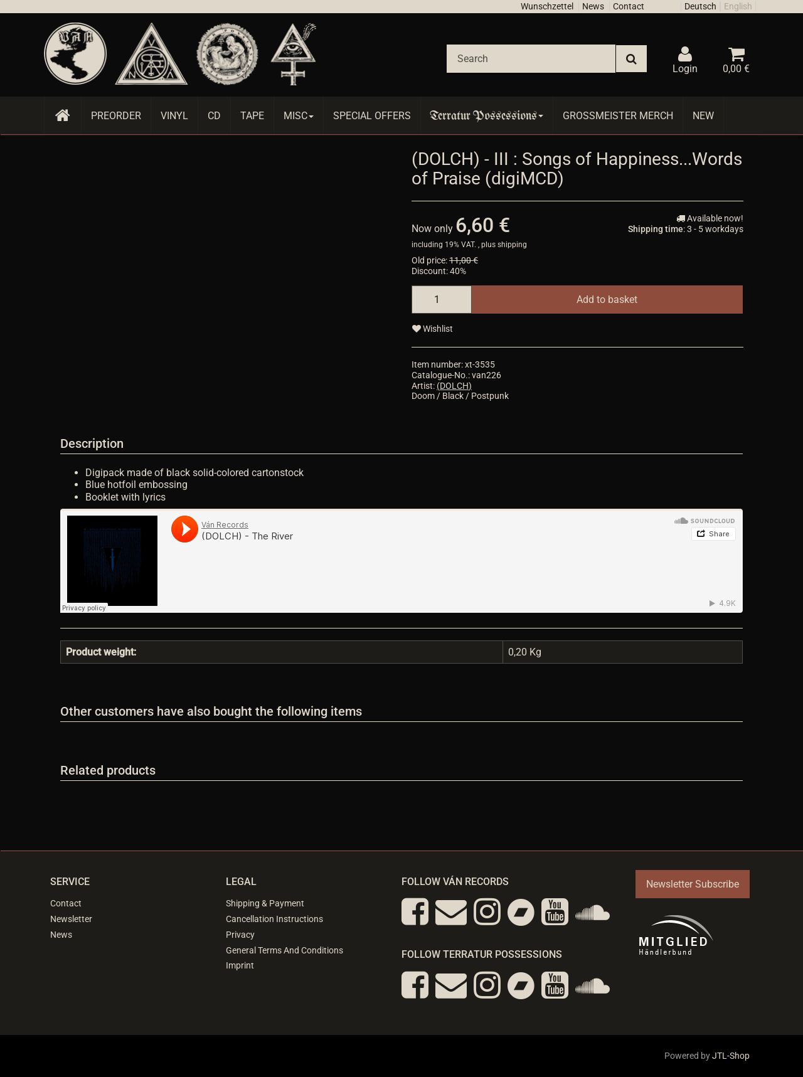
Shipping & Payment (265, 903)
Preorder (116, 116)
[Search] (531, 59)
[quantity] (442, 299)
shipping (512, 244)
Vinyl (174, 116)
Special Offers (372, 116)
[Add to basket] (607, 299)
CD (214, 116)
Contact (628, 6)
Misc (299, 116)
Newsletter (71, 919)
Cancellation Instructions (274, 919)
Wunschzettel (547, 6)
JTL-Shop (731, 1056)
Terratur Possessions (486, 116)
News (593, 6)
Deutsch (700, 6)
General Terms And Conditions (284, 950)
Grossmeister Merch (618, 116)
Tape (252, 116)
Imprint (240, 965)
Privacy (240, 935)
